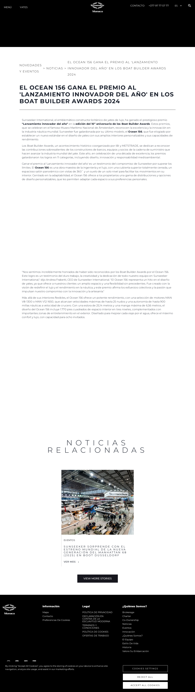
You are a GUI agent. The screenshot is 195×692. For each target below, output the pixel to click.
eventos (126, 627)
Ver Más (70, 561)
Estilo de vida (130, 643)
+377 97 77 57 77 (159, 5)
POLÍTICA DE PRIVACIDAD (97, 612)
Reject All (145, 677)
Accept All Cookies (145, 685)
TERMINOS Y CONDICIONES (90, 626)
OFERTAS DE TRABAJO (95, 635)
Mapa (45, 612)
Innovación (128, 631)
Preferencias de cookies (56, 620)
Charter (126, 616)
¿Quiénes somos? (132, 635)
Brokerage (128, 612)
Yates (24, 7)
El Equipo (127, 639)
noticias (127, 623)
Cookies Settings (145, 668)
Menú (8, 7)
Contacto (137, 5)
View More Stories (97, 578)
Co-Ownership (130, 620)
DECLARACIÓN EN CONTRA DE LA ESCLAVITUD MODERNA (96, 619)
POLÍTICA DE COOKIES (95, 631)
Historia (126, 647)
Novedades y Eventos (30, 68)
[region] (97, 676)
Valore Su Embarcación (135, 651)
